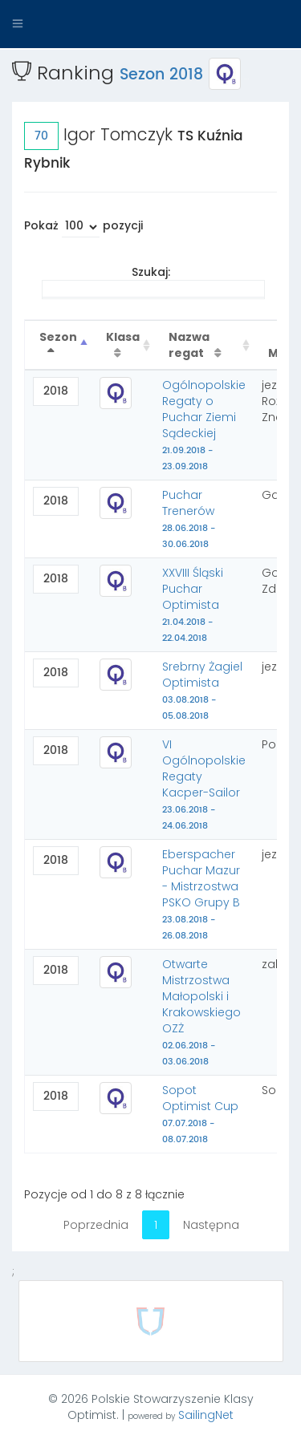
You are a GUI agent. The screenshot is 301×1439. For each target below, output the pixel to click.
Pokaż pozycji (83, 227)
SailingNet (206, 1415)
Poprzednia (95, 1225)
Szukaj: (153, 281)
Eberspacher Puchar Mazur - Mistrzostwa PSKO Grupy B (201, 894)
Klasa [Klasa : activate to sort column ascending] (123, 337)
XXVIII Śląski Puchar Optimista (192, 605)
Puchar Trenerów (188, 519)
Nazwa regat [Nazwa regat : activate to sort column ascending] (189, 345)
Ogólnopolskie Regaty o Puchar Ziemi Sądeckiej (204, 425)
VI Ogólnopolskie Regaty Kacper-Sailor (204, 784)
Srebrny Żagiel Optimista (202, 691)
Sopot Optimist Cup (200, 1114)
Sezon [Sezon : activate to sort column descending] (58, 337)
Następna (211, 1225)
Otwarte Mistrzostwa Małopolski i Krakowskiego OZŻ (201, 1012)
